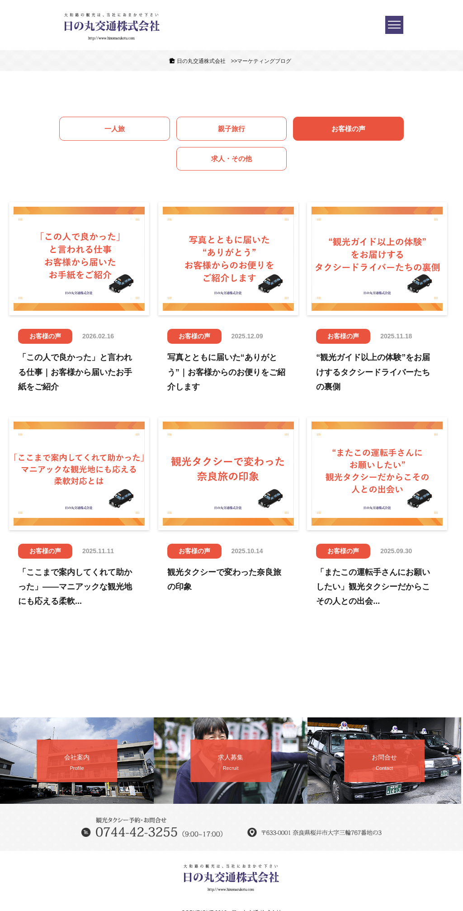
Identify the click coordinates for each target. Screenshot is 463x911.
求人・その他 (363, 129)
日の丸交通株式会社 (201, 61)
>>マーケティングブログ (261, 61)
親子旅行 (187, 129)
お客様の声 (275, 129)
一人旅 (100, 129)
